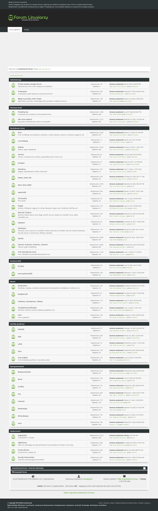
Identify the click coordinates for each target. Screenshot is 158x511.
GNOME (21, 329)
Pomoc (101, 503)
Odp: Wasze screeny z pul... (118, 452)
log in (41, 69)
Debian (21, 147)
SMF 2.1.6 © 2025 (12, 507)
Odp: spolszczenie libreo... (117, 164)
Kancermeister (134, 164)
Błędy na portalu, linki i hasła (29, 99)
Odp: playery (113, 410)
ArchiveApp (85, 505)
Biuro (20, 379)
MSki (132, 247)
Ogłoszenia (22, 442)
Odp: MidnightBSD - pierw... (118, 275)
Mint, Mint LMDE (24, 185)
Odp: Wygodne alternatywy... (118, 417)
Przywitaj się (23, 112)
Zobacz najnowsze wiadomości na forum (79, 493)
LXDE (20, 344)
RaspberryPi (23, 294)
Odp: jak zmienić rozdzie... (117, 142)
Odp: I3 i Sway (113, 360)
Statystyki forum (19, 472)
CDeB (133, 345)
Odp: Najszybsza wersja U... (118, 247)
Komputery (22, 285)
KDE (19, 336)
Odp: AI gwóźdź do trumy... (118, 438)
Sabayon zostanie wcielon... (118, 224)
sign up (47, 69)
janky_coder (128, 101)
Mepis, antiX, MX (24, 177)
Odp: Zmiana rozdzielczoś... (118, 157)
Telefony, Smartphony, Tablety (30, 301)
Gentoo (21, 154)
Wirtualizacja (23, 416)
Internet (21, 401)
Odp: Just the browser (116, 402)
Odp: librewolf (113, 240)
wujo (132, 186)
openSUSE (22, 192)
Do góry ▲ (148, 503)
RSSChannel (21, 505)
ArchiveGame (94, 505)
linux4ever (132, 94)
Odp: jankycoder (114, 101)
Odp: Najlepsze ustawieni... (118, 331)
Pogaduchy (22, 435)
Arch (20, 132)
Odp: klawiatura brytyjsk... (117, 201)
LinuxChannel (30, 505)
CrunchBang (23, 141)
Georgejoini (87, 479)
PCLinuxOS (22, 198)
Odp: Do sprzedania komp (117, 445)
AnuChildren (102, 505)
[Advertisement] (79, 49)
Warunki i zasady (109, 503)
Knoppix (21, 163)
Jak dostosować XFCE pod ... (118, 353)
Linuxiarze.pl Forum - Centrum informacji (28, 468)
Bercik (132, 216)
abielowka (134, 157)
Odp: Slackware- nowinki (117, 232)
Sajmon (131, 232)
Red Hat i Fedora (24, 212)
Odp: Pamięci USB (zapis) (117, 310)
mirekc (124, 410)
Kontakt (141, 503)
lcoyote (132, 201)
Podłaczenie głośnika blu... (117, 295)
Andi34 (132, 295)
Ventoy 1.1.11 (113, 425)
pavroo (125, 240)
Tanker (133, 275)
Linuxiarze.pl (39, 505)
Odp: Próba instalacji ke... (117, 150)
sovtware (129, 268)
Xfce (19, 351)
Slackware (22, 228)
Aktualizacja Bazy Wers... (117, 94)
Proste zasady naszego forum (30, 84)
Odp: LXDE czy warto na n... (118, 345)
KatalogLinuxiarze (60, 505)
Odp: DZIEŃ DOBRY (115, 114)
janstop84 (136, 303)
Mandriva (22, 169)
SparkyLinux (70, 505)
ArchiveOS (78, 505)
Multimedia (22, 408)
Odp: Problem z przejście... (117, 216)
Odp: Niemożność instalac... (118, 194)
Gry (19, 394)
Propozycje (22, 91)
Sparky (20, 238)
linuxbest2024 (134, 150)
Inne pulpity (23, 357)
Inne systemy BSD (25, 273)
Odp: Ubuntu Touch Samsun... (119, 303)
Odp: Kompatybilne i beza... (118, 288)
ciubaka (134, 208)
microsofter (133, 373)
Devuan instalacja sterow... (117, 460)
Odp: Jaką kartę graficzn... (117, 388)
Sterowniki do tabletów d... (117, 317)
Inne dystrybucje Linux (27, 252)
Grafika (21, 386)
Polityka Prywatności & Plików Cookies (126, 503)
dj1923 (133, 224)
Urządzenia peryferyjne (27, 307)
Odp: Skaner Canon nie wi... (118, 172)
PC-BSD (21, 266)
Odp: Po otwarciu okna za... (118, 186)
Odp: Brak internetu (115, 268)
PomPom (134, 452)
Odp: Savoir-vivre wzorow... (118, 86)
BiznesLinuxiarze (49, 505)
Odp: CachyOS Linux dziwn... (118, 135)
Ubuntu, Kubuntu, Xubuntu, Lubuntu (33, 244)
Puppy (20, 206)
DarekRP (134, 172)
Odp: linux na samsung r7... (118, 122)
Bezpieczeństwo (24, 372)
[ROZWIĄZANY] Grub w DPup (118, 208)
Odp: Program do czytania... (118, 380)
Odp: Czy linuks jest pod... (117, 373)
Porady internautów (26, 457)
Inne (20, 315)
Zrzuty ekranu (23, 450)
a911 (131, 142)
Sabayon (21, 222)
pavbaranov (134, 86)
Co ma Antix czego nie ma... (118, 179)
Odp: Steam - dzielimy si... (117, 395)
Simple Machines (23, 507)
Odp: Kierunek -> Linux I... (117, 254)
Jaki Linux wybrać (25, 119)
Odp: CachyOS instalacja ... (117, 338)
